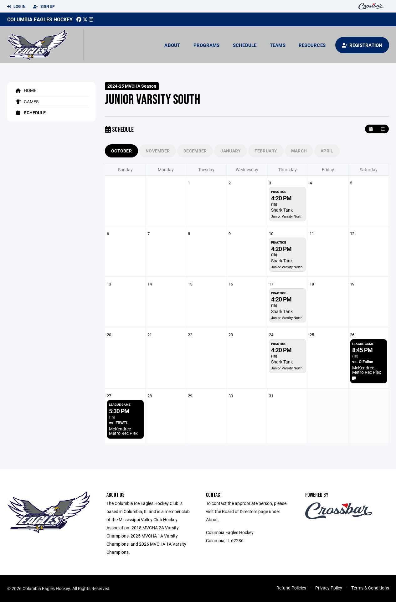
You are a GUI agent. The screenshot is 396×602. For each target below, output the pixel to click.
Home (24, 90)
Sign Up (44, 6)
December (195, 151)
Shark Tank (282, 210)
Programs (206, 45)
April (327, 151)
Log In (16, 6)
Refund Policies (291, 588)
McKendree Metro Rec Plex (366, 370)
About (172, 45)
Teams (277, 45)
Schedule (245, 45)
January (230, 151)
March (299, 151)
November (158, 151)
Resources (312, 45)
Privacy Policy (328, 588)
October (121, 151)
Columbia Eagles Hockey (40, 19)
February (266, 151)
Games (26, 102)
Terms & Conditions (370, 588)
